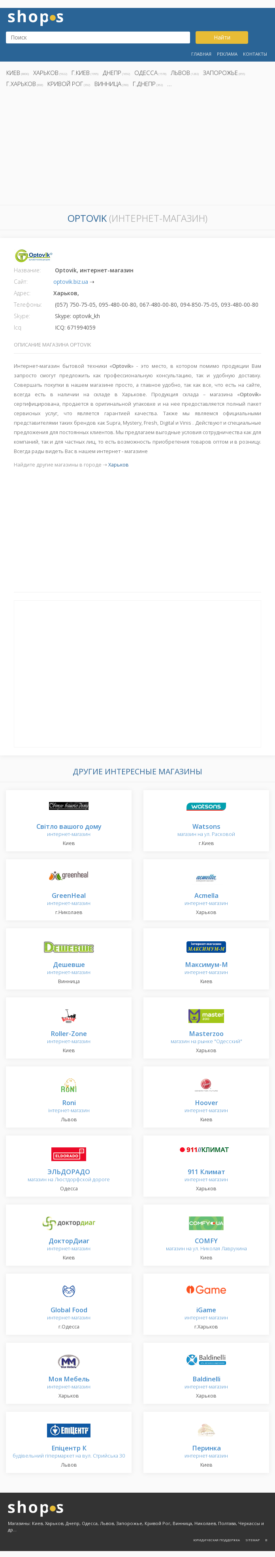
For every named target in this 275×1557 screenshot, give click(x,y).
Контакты (255, 54)
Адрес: (22, 293)
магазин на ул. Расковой (206, 831)
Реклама (227, 54)
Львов (180, 73)
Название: (27, 270)
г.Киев (81, 73)
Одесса (146, 73)
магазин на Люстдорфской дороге (69, 1176)
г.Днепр (144, 84)
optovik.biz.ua (70, 281)
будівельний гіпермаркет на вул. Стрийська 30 (69, 1452)
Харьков (45, 73)
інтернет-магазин (69, 1107)
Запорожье (220, 73)
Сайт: (21, 281)
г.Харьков (21, 84)
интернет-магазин (69, 831)
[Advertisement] (137, 148)
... (169, 84)
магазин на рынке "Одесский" (206, 1038)
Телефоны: (28, 304)
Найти (222, 37)
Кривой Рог (65, 84)
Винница (107, 84)
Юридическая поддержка (216, 1540)
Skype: (22, 316)
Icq (17, 327)
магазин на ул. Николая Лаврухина (206, 1245)
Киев (13, 73)
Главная (201, 54)
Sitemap (252, 1540)
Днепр (112, 73)
